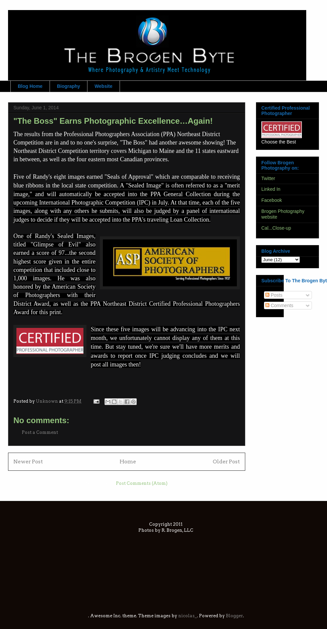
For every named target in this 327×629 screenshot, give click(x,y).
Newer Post (28, 461)
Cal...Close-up (276, 228)
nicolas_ (187, 615)
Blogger (234, 615)
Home (128, 461)
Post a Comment (40, 432)
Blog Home (30, 86)
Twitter (268, 178)
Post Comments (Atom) (142, 483)
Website (103, 86)
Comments (279, 305)
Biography (68, 86)
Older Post (226, 461)
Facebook (271, 200)
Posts (273, 295)
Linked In (270, 189)
